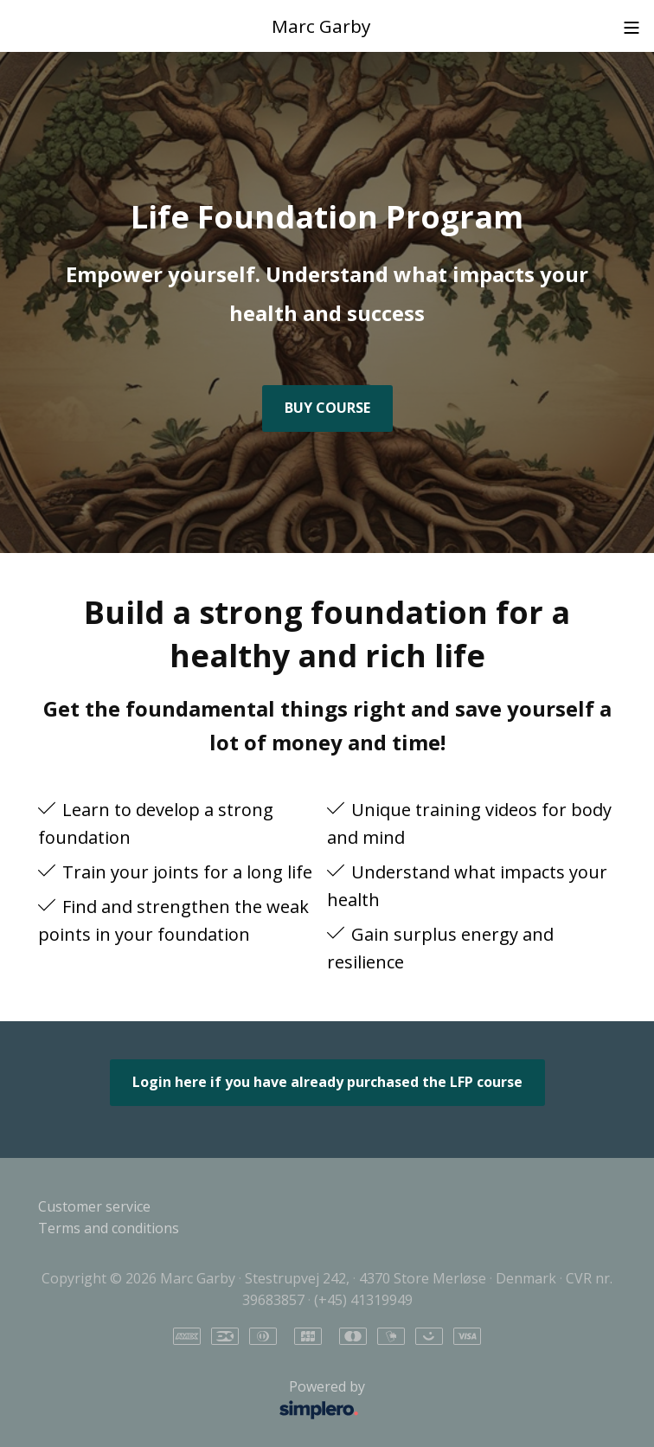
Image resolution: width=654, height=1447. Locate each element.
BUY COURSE (327, 407)
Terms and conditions (108, 1228)
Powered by (206, 1400)
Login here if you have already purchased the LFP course (327, 1081)
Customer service (94, 1206)
